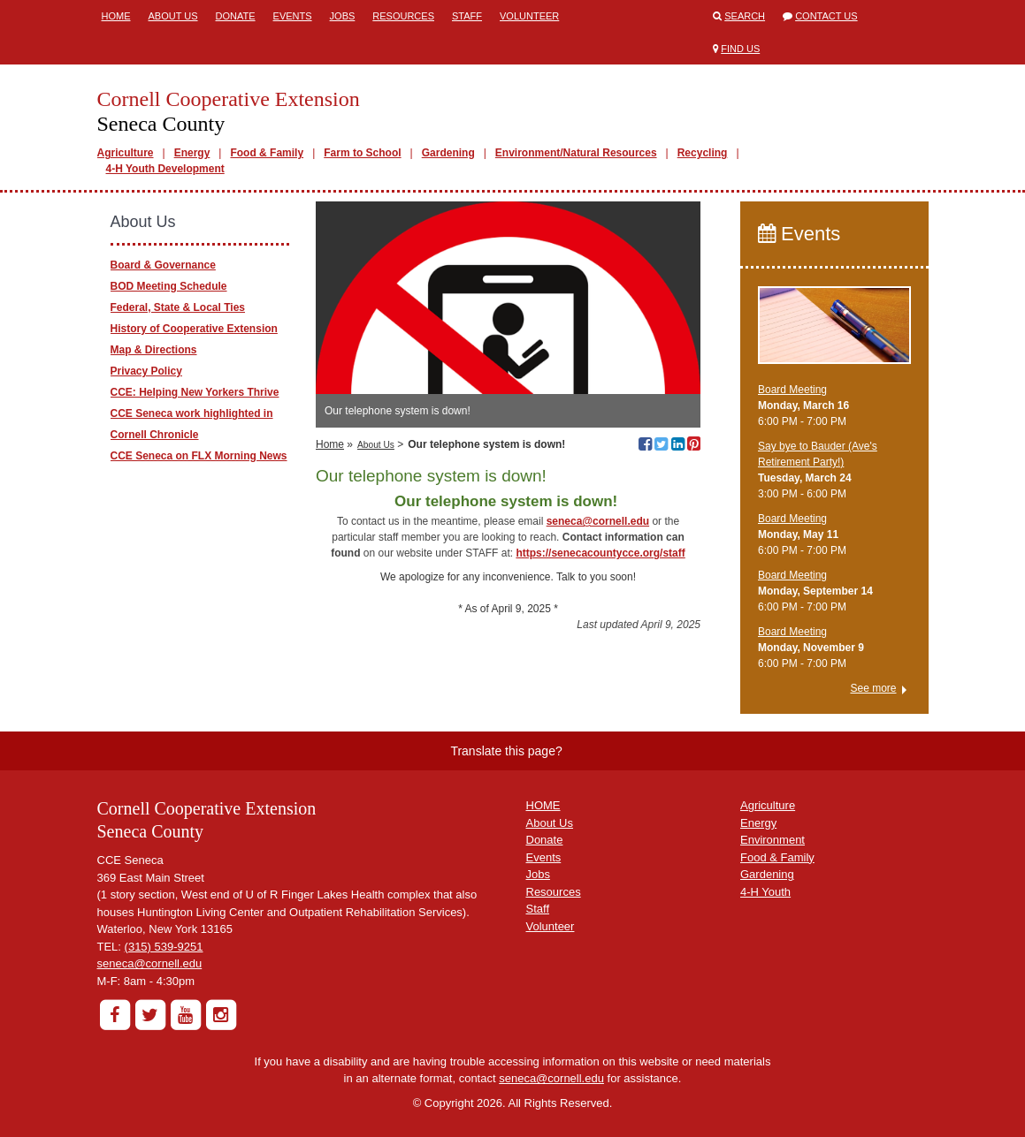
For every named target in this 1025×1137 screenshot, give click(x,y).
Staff (467, 16)
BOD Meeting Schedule (169, 286)
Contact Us (826, 16)
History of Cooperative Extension (194, 328)
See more (873, 688)
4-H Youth (765, 891)
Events (292, 16)
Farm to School (362, 153)
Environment (772, 839)
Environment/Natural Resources (576, 153)
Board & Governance (163, 265)
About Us (173, 16)
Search (744, 16)
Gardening (448, 153)
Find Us (740, 48)
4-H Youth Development (165, 169)
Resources (403, 16)
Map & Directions (154, 350)
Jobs (343, 16)
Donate (236, 16)
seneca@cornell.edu (150, 963)
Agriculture (125, 153)
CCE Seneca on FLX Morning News (199, 456)
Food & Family (266, 153)
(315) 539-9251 (164, 946)
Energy (192, 153)
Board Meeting (792, 389)
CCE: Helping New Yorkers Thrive (195, 392)
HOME (543, 805)
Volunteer (529, 16)
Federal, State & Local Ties (178, 307)
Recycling (702, 153)
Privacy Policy (146, 371)
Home (116, 16)
